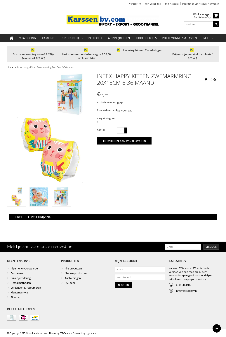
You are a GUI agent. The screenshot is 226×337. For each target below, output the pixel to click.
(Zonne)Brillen (119, 37)
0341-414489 (183, 284)
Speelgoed (94, 37)
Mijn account (171, 3)
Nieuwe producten (76, 272)
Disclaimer (17, 272)
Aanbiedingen (73, 277)
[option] (16, 196)
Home (10, 66)
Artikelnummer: (106, 101)
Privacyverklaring (21, 277)
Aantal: (101, 128)
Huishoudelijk (70, 37)
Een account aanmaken (207, 3)
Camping (48, 37)
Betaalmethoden (21, 282)
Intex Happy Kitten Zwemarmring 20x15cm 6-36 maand (45, 66)
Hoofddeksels (146, 37)
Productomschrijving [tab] (31, 216)
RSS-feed (70, 282)
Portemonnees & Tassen (179, 37)
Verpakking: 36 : (105, 119)
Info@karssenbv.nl (186, 290)
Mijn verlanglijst (153, 3)
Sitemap (15, 296)
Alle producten (73, 267)
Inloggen (187, 3)
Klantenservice (19, 291)
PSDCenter (65, 332)
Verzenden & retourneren (26, 287)
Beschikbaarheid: (106, 109)
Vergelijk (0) (135, 3)
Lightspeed (91, 332)
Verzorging (27, 37)
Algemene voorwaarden (25, 267)
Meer (206, 37)
